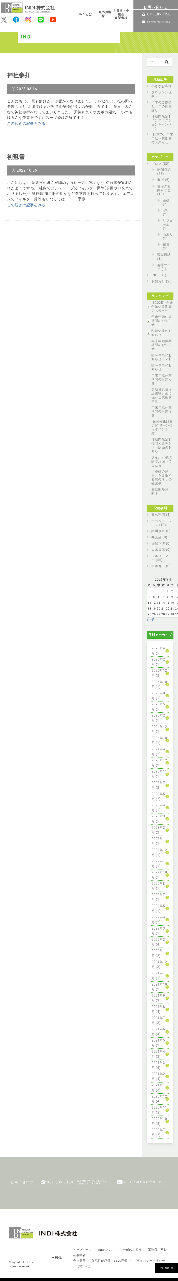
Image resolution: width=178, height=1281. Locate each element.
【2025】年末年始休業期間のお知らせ (162, 138)
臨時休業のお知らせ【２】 (161, 357)
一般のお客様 (104, 14)
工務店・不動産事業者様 (121, 14)
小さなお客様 (161, 86)
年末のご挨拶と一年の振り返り (161, 106)
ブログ (156, 164)
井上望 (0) (159, 537)
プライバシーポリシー (150, 1260)
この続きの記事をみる (26, 123)
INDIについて (107, 1249)
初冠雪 (16, 156)
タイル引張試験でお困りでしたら (161, 461)
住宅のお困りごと (164, 188)
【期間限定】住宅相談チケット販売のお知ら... (161, 445)
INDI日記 (164, 170)
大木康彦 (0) (161, 550)
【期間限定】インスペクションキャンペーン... (161, 122)
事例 (160, 180)
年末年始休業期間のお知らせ (161, 321)
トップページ (82, 1249)
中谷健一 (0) (161, 566)
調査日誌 (164, 255)
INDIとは (86, 14)
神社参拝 (19, 75)
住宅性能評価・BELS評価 (110, 1260)
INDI (154, 275)
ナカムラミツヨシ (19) (161, 523)
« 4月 (151, 620)
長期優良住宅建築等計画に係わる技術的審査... (161, 395)
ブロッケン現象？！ (161, 94)
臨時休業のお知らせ (161, 333)
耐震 (166, 245)
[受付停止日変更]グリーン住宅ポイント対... (162, 427)
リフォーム (168, 222)
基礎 (166, 200)
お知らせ (158, 281)
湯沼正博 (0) (161, 544)
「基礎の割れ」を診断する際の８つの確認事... (161, 477)
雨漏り (168, 234)
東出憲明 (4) (161, 515)
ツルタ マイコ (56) (161, 558)
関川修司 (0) (161, 531)
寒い (166, 210)
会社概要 (79, 1260)
